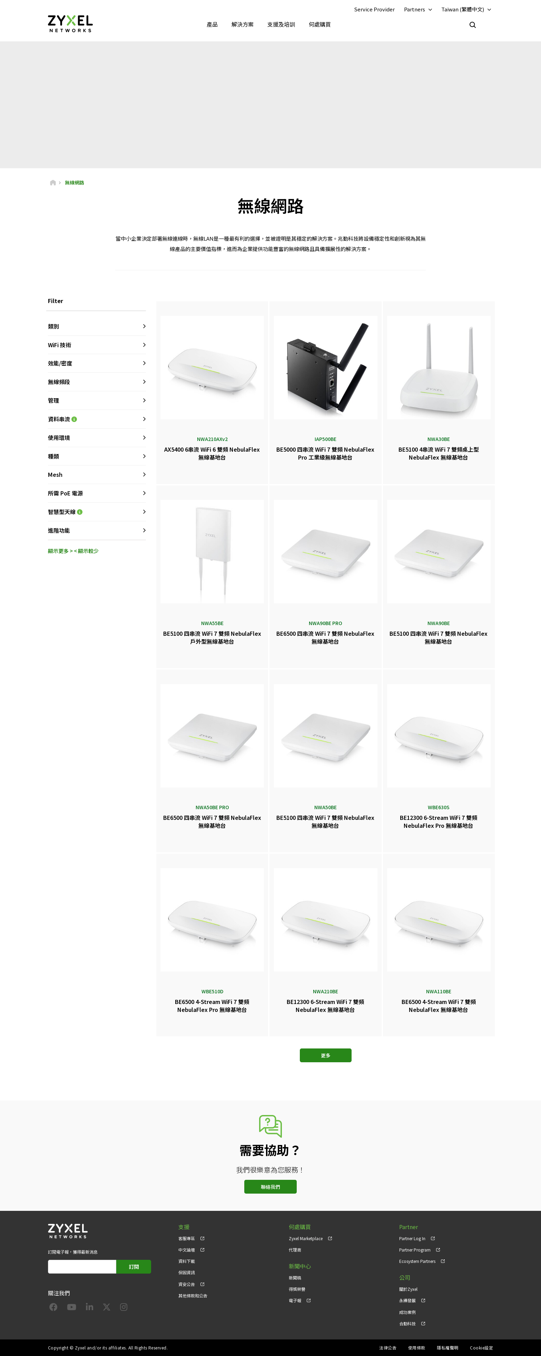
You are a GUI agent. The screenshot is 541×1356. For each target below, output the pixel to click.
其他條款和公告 (192, 1295)
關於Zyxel (408, 1289)
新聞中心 (300, 1266)
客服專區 (186, 1238)
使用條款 (416, 1347)
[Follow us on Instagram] (123, 1308)
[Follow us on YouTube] (71, 1308)
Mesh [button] (55, 474)
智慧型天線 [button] (97, 512)
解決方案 (243, 24)
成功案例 (407, 1312)
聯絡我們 (270, 1186)
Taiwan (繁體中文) (462, 9)
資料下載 (186, 1261)
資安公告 (186, 1284)
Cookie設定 (481, 1347)
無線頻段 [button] (59, 382)
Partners (414, 9)
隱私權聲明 (447, 1347)
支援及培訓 (281, 24)
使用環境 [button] (59, 437)
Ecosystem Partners (417, 1261)
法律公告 (387, 1347)
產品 (212, 24)
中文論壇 (186, 1250)
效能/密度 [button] (60, 363)
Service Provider (374, 9)
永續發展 (407, 1300)
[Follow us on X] (106, 1308)
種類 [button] (53, 456)
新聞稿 (295, 1277)
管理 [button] (53, 400)
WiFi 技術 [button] (59, 345)
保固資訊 (186, 1272)
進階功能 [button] (59, 530)
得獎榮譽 (297, 1289)
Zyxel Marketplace (306, 1238)
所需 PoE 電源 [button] (65, 493)
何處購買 (320, 24)
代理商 (295, 1250)
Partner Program (415, 1250)
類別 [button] (53, 326)
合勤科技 (407, 1323)
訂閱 (134, 1266)
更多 (326, 1055)
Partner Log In (412, 1238)
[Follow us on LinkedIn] (89, 1308)
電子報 (295, 1300)
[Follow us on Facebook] (53, 1308)
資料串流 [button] (97, 419)
